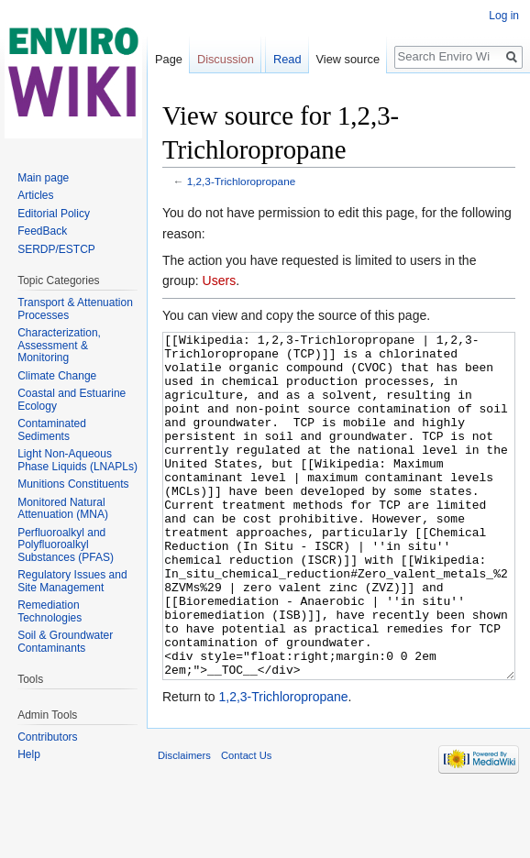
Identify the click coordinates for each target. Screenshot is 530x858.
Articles (35, 195)
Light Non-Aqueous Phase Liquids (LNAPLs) (77, 460)
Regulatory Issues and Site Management (72, 581)
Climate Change (56, 375)
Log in (504, 15)
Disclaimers (184, 824)
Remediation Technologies (49, 611)
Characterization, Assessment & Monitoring (59, 345)
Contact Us (246, 824)
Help (28, 754)
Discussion (225, 59)
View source (348, 59)
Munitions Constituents (72, 484)
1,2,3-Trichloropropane (241, 181)
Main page (43, 177)
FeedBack (42, 231)
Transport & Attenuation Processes (75, 309)
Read (287, 59)
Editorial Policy (53, 213)
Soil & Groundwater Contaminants (65, 641)
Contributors (47, 737)
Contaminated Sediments (51, 430)
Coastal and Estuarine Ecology (71, 399)
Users (220, 280)
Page (168, 59)
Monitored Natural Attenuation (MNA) (62, 509)
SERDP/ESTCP (56, 249)
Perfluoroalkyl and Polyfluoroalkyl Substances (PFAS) (65, 545)
